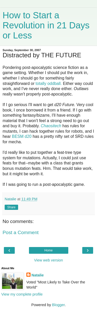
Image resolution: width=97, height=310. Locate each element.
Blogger (58, 305)
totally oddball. (49, 83)
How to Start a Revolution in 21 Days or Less (46, 25)
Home (48, 250)
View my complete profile (22, 294)
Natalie (38, 275)
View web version (48, 260)
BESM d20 (22, 136)
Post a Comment (21, 232)
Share (11, 207)
